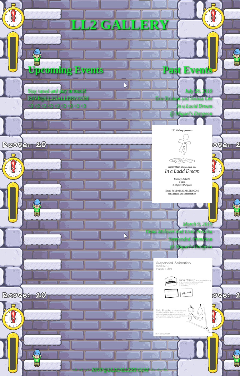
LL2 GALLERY (120, 24)
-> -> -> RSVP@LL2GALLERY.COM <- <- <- (120, 369)
